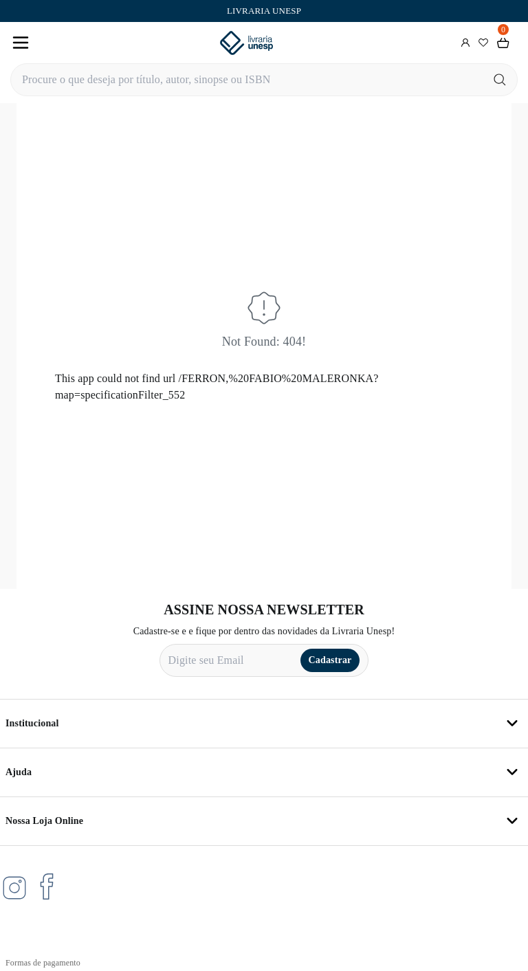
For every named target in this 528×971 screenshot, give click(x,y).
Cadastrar (330, 660)
